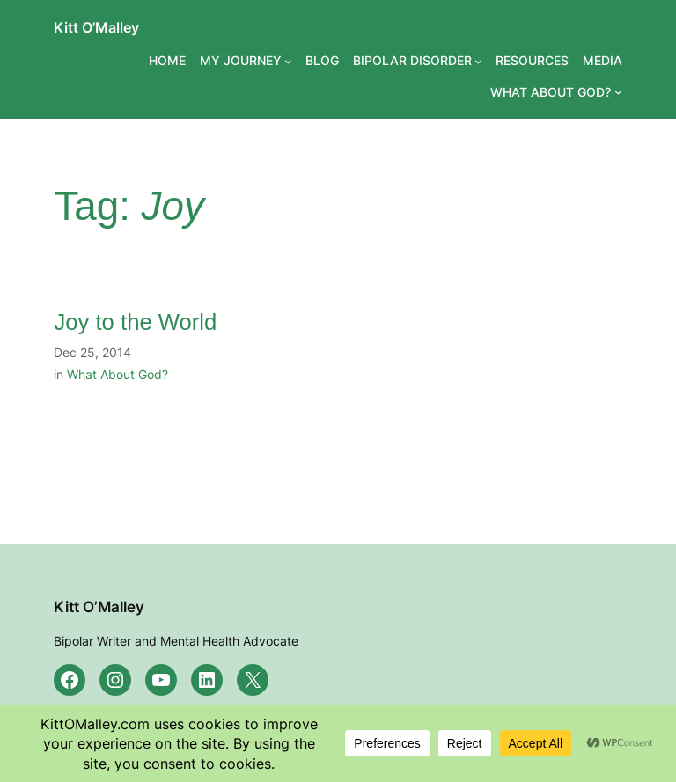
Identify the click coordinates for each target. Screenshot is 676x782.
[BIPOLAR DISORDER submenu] (478, 61)
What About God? (117, 374)
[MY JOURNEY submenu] (288, 61)
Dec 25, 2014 (92, 352)
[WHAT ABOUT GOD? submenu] (618, 92)
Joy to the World (135, 322)
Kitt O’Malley (96, 27)
